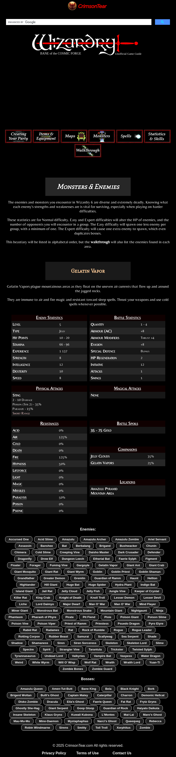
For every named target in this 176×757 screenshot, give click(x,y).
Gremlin (79, 578)
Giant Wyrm (75, 571)
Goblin (97, 571)
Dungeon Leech (73, 558)
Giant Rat (51, 571)
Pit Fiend (89, 617)
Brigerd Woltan (21, 695)
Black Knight (130, 688)
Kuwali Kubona (82, 714)
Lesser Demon (124, 597)
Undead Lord (54, 656)
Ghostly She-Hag (28, 708)
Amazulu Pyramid (104, 488)
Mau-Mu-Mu (21, 721)
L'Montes (108, 714)
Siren (61, 643)
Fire (16, 457)
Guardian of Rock (115, 708)
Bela (108, 688)
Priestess (102, 623)
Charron (126, 695)
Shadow (17, 643)
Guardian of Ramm (107, 578)
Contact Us (122, 753)
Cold (16, 443)
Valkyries (78, 656)
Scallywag (105, 636)
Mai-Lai (129, 714)
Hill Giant (50, 584)
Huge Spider (97, 584)
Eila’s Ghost (75, 701)
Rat (70, 630)
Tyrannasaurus (25, 656)
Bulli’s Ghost (50, 695)
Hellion (152, 578)
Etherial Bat (101, 558)
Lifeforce (20, 470)
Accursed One (19, 539)
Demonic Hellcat (152, 695)
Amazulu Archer (95, 539)
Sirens (63, 727)
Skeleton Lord (137, 643)
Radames (52, 630)
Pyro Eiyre (156, 623)
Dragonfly (25, 558)
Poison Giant (129, 617)
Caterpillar (104, 695)
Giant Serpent (58, 708)
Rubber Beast (58, 636)
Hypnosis (19, 463)
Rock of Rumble (93, 630)
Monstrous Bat (47, 610)
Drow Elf (47, 558)
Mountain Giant (111, 610)
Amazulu (68, 539)
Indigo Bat (148, 584)
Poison (18, 504)
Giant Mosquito (25, 571)
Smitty (81, 727)
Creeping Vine (70, 552)
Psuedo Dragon (129, 623)
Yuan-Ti (154, 662)
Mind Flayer (147, 604)
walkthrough (100, 242)
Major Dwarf (71, 604)
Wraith (110, 662)
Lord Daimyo (45, 604)
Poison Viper (47, 623)
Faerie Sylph (127, 558)
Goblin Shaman (150, 571)
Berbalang (83, 545)
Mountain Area (102, 493)
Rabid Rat (30, 630)
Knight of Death (70, 597)
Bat (64, 545)
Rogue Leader (142, 630)
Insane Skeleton (24, 714)
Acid (16, 430)
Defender (154, 552)
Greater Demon (54, 578)
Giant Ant (133, 565)
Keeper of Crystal (147, 591)
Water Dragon (150, 656)
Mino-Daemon (49, 721)
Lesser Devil (152, 597)
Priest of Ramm (75, 623)
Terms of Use (87, 753)
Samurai (83, 636)
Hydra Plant (123, 584)
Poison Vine (20, 623)
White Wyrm (40, 662)
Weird (19, 662)
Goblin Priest (120, 571)
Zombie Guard (102, 669)
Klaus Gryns (53, 714)
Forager (35, 565)
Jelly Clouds (100, 456)
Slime (159, 643)
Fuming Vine (58, 565)
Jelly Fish (93, 591)
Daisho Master (99, 552)
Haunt (134, 578)
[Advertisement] (88, 93)
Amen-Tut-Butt (62, 688)
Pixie (107, 617)
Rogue (118, 630)
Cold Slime (43, 552)
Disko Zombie (28, 701)
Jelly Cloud (69, 591)
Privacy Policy (54, 753)
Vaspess (126, 656)
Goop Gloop (85, 708)
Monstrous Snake (79, 610)
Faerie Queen (102, 701)
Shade (152, 636)
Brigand (105, 545)
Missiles (19, 490)
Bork (151, 688)
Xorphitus (123, 727)
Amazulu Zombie (127, 539)
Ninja (159, 610)
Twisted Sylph (142, 649)
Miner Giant (20, 610)
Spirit (46, 649)
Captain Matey (78, 695)
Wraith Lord (132, 662)
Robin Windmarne (37, 727)
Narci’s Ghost (107, 721)
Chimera (20, 552)
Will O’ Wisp (66, 662)
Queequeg (133, 721)
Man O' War (97, 604)
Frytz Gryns (148, 701)
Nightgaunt (139, 610)
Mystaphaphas (78, 721)
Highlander (27, 584)
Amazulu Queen (31, 688)
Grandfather (26, 578)
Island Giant (24, 591)
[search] (78, 22)
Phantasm (15, 617)
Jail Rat (47, 591)
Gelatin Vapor (108, 565)
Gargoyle (83, 565)
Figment (151, 558)
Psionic (18, 510)
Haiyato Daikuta (148, 708)
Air (15, 437)
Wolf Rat (90, 662)
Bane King (89, 688)
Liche (23, 604)
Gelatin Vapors (102, 463)
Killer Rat (20, 597)
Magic (17, 484)
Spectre (28, 649)
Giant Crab (156, 565)
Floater (16, 565)
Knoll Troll (97, 597)
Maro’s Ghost (152, 714)
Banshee (46, 545)
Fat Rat (126, 701)
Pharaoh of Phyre (44, 617)
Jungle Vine (117, 591)
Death (17, 450)
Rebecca (155, 721)
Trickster (117, 649)
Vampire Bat (102, 656)
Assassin (25, 545)
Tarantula (95, 649)
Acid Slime (45, 539)
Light (16, 477)
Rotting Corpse (29, 636)
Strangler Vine (69, 649)
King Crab (43, 597)
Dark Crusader (128, 552)
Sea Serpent (130, 636)
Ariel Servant (157, 539)
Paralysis (20, 497)
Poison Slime (157, 617)
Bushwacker (128, 545)
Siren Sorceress (85, 643)
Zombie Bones (73, 669)
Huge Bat (72, 584)
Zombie (145, 727)
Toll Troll (101, 727)
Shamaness (40, 643)
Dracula (52, 701)
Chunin (151, 545)
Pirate (69, 617)
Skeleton (111, 643)
